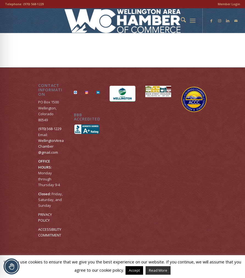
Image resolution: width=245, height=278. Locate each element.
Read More (158, 270)
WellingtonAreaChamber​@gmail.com (51, 146)
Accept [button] (134, 270)
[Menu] (193, 20)
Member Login (229, 4)
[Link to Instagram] (219, 20)
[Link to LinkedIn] (228, 20)
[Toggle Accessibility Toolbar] (11, 266)
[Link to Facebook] (211, 20)
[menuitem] (227, 4)
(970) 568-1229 (33, 4)
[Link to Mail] (236, 20)
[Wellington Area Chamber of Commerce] (123, 20)
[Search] (180, 20)
